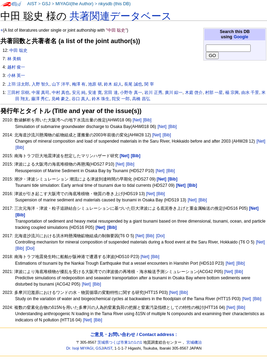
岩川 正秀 (153, 92)
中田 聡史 (18, 50)
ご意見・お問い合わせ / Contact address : (133, 334)
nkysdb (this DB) (114, 3)
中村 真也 (61, 92)
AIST (32, 3)
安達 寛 (95, 92)
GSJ (46, 3)
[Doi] (160, 235)
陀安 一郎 (121, 98)
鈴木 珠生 (101, 98)
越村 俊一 (16, 67)
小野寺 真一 (131, 92)
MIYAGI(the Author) (74, 3)
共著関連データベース (121, 16)
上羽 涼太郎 (18, 84)
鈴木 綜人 (113, 84)
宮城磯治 (194, 342)
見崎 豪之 (60, 98)
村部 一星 (214, 92)
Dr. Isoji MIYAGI (80, 348)
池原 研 (95, 84)
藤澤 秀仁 (40, 98)
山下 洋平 (61, 84)
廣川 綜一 (174, 92)
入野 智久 (40, 84)
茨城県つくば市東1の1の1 (119, 342)
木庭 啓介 (194, 92)
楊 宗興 (232, 92)
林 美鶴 (14, 58)
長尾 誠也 (133, 84)
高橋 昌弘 (141, 98)
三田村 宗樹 (18, 92)
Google (241, 36)
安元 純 (79, 92)
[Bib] (147, 120)
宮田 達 (111, 92)
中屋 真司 (40, 92)
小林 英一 (16, 75)
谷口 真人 (80, 98)
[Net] (137, 120)
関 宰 (149, 84)
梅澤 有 (79, 84)
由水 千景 (250, 92)
